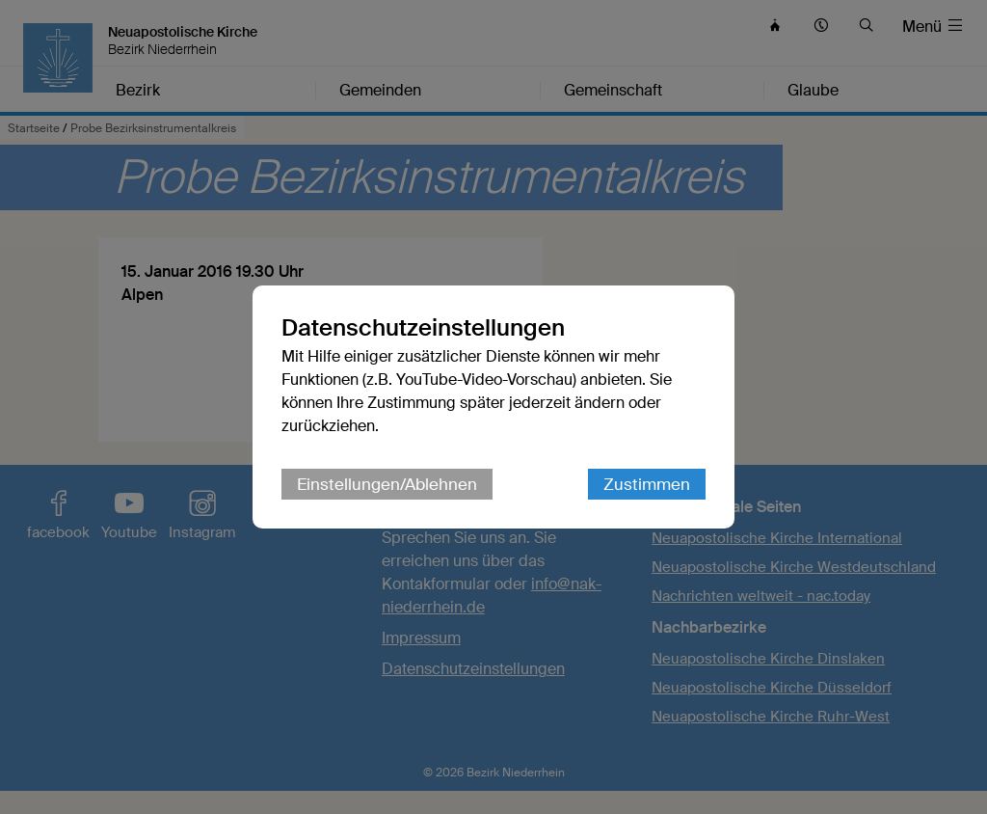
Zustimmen (646, 484)
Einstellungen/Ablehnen (387, 484)
